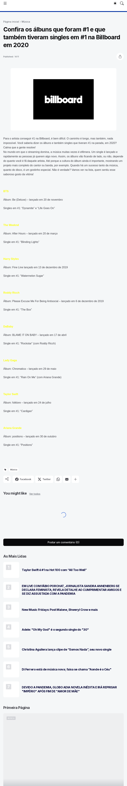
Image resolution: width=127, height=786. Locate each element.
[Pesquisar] (122, 3)
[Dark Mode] (115, 3)
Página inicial (11, 21)
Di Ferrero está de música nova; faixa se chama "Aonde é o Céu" (66, 669)
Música (26, 21)
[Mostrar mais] (75, 479)
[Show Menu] (5, 3)
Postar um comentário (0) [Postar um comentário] (63, 542)
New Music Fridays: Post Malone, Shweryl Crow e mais (60, 609)
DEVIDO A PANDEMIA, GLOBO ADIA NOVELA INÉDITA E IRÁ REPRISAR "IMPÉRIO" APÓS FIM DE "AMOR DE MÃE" (69, 689)
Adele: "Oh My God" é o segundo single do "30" (55, 629)
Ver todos (34, 493)
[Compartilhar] (120, 56)
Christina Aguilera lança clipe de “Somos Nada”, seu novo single (66, 649)
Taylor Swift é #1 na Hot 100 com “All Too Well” (54, 570)
